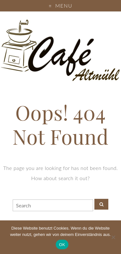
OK (62, 244)
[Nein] (113, 237)
